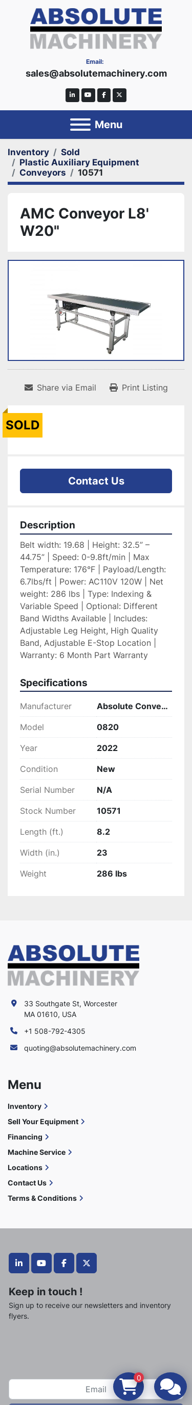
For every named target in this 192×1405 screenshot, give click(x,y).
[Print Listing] (139, 387)
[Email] (96, 1389)
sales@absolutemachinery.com (96, 73)
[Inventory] (28, 152)
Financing (25, 1136)
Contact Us (96, 481)
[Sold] (70, 152)
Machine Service (37, 1152)
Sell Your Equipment (43, 1121)
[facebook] (104, 95)
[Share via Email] (60, 387)
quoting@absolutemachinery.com (80, 1048)
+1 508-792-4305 (55, 1031)
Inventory (24, 1106)
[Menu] (80, 124)
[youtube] (88, 95)
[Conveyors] (42, 172)
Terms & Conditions (42, 1198)
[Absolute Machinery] (73, 964)
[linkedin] (72, 95)
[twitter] (119, 95)
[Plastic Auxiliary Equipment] (79, 162)
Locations (25, 1167)
